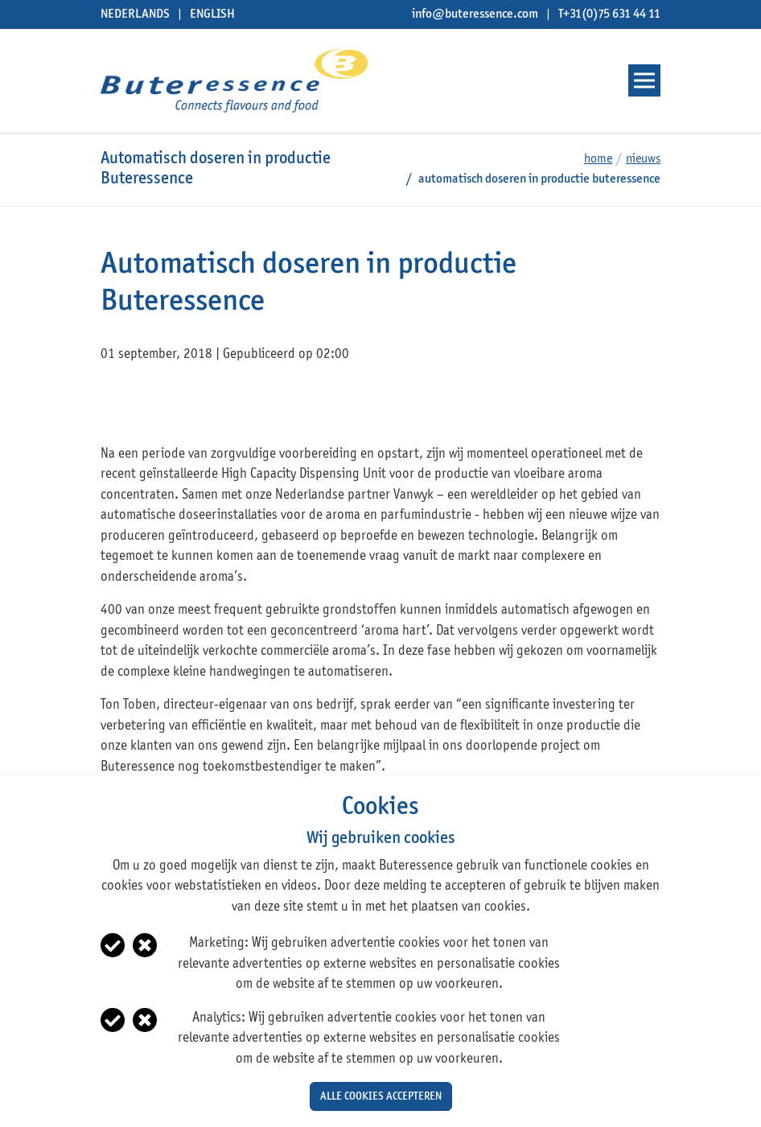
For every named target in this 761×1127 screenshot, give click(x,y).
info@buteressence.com (475, 14)
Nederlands (135, 14)
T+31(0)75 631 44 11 (609, 14)
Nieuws (643, 159)
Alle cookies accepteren (381, 1096)
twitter (145, 403)
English (212, 14)
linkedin (176, 403)
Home (598, 159)
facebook (115, 403)
